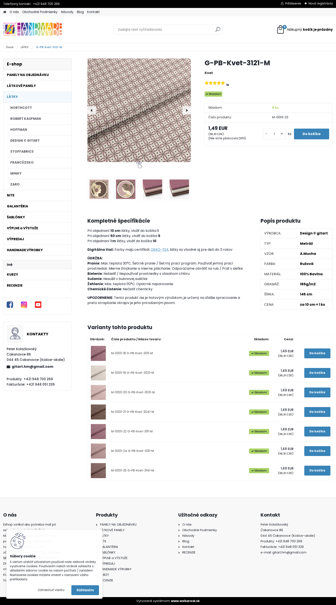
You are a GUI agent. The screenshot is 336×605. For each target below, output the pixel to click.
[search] (217, 31)
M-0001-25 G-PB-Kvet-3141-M (132, 470)
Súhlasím (85, 590)
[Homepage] (4, 12)
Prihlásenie (293, 3)
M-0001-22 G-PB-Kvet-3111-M (132, 431)
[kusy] (274, 134)
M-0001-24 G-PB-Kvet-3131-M (132, 451)
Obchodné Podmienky (40, 12)
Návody (67, 12)
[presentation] (91, 110)
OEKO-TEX (159, 249)
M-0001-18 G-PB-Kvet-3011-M (132, 353)
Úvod (9, 47)
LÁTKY (24, 47)
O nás (14, 12)
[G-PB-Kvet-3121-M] (139, 110)
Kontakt (93, 12)
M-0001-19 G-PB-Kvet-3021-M (132, 373)
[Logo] (32, 29)
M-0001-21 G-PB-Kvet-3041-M (132, 412)
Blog (80, 12)
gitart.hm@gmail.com (32, 366)
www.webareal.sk (185, 601)
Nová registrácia (321, 3)
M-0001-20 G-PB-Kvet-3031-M (133, 392)
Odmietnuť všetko (51, 590)
